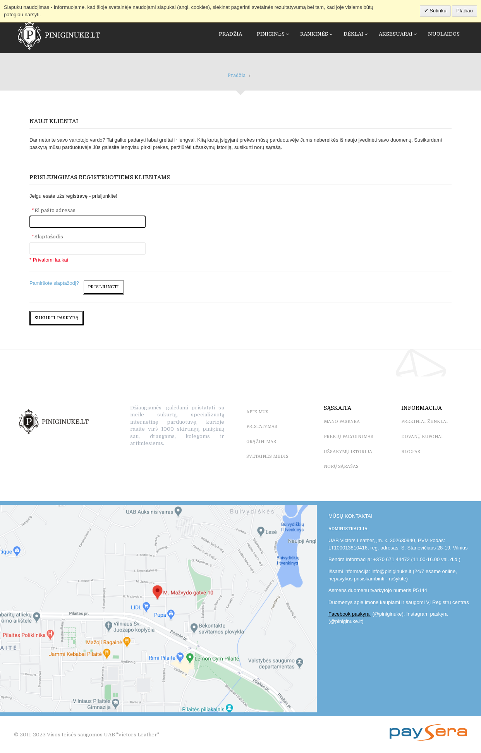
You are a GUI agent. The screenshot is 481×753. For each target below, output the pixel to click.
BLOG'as (410, 451)
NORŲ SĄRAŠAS (341, 466)
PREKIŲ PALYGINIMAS (348, 436)
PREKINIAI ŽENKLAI (424, 421)
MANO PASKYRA (342, 421)
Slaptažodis (47, 237)
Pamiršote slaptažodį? (54, 283)
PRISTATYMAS (261, 426)
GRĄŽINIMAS (261, 441)
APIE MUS (257, 411)
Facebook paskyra (349, 614)
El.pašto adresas (53, 210)
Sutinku (437, 11)
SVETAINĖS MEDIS (267, 456)
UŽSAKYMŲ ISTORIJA (348, 451)
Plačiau (464, 11)
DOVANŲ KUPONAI (422, 436)
